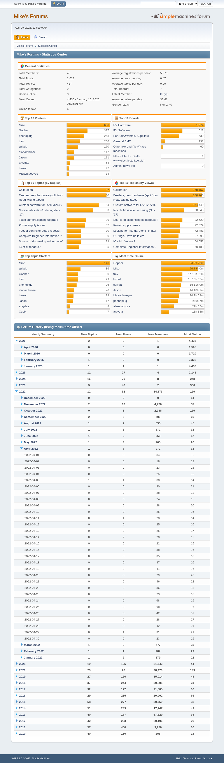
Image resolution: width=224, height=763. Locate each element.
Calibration (26, 189)
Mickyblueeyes (28, 173)
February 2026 (34, 360)
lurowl (22, 168)
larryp (163, 94)
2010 (22, 733)
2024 (22, 379)
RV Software (121, 130)
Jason (23, 157)
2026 (22, 340)
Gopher (23, 130)
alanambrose (27, 152)
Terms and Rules (192, 758)
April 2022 (31, 448)
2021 (22, 664)
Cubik (22, 311)
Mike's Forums (31, 16)
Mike (22, 125)
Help (178, 758)
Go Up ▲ (208, 758)
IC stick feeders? (29, 247)
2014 (22, 708)
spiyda (23, 146)
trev (21, 141)
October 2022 (33, 410)
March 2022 (32, 645)
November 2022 (35, 404)
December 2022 (35, 398)
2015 (22, 702)
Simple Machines (41, 758)
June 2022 (31, 436)
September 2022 (35, 417)
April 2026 (31, 347)
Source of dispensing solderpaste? (41, 241)
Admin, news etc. (124, 165)
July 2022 (30, 429)
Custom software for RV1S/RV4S (40, 205)
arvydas (24, 162)
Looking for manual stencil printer (134, 230)
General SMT (122, 141)
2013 (22, 714)
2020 (22, 670)
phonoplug (25, 135)
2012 (22, 721)
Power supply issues (32, 225)
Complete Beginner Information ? (40, 236)
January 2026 (33, 366)
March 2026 (32, 353)
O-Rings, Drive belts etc (128, 236)
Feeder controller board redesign (40, 230)
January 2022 (33, 657)
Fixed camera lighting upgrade (38, 219)
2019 (22, 676)
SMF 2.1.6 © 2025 (20, 758)
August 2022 (32, 423)
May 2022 (30, 442)
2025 (22, 372)
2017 (22, 689)
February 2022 (34, 651)
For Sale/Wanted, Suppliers (131, 135)
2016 (22, 695)
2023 (22, 385)
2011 (22, 727)
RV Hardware (122, 125)
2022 (22, 391)
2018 (22, 683)
